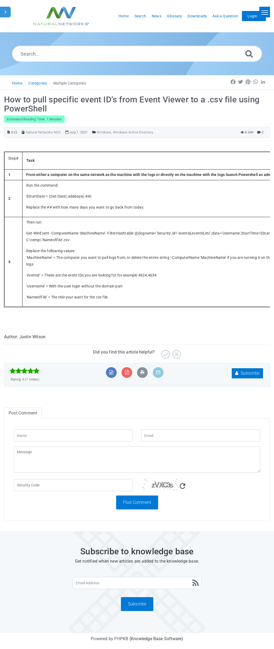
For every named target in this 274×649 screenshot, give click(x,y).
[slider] (24, 371)
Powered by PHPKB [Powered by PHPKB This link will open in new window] (109, 638)
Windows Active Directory (133, 132)
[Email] (200, 435)
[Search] (249, 53)
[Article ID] (8, 132)
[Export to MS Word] (111, 372)
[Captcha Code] (200, 487)
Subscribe (247, 373)
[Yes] (165, 352)
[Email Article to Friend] (158, 372)
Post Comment (137, 502)
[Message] (137, 459)
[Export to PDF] (127, 372)
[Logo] (61, 16)
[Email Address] (137, 583)
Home (17, 83)
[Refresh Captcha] (182, 486)
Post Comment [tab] (23, 413)
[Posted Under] (94, 132)
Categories (37, 83)
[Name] (73, 435)
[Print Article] (142, 372)
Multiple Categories (69, 83)
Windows (104, 132)
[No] (176, 352)
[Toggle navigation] (264, 12)
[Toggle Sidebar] (5, 12)
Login (252, 16)
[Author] (23, 132)
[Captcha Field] (73, 485)
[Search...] (137, 54)
